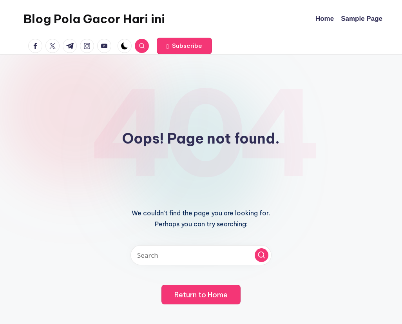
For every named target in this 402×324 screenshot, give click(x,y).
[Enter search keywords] (201, 255)
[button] (184, 46)
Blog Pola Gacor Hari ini (94, 18)
